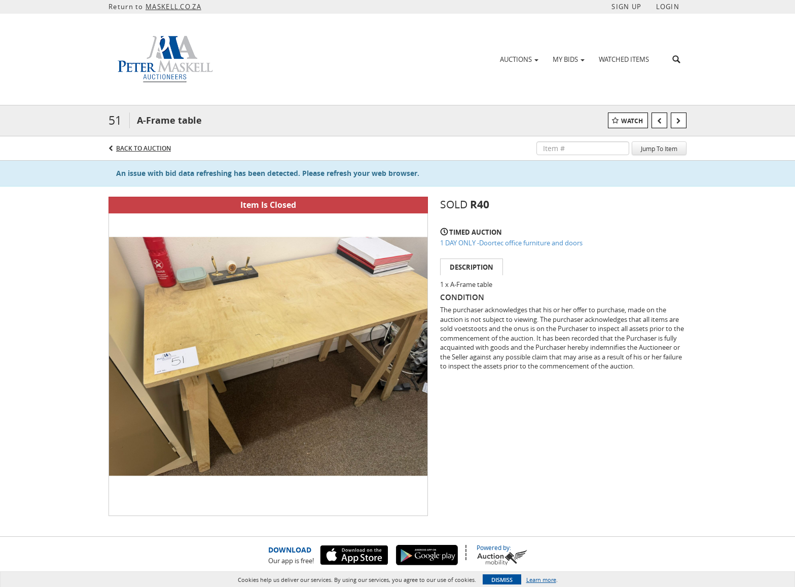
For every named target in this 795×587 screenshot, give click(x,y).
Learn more (541, 579)
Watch (632, 121)
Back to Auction (143, 148)
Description (471, 267)
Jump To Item (659, 148)
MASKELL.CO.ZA (173, 6)
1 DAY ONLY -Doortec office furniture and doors (511, 242)
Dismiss (502, 579)
